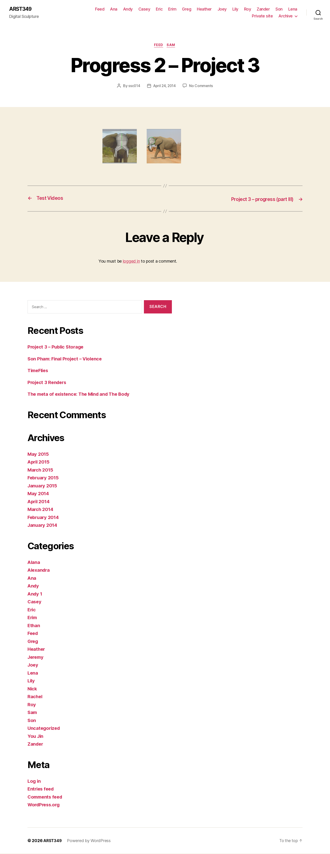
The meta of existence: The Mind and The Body (82, 395)
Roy (247, 9)
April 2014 (39, 502)
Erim (172, 9)
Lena (292, 9)
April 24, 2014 (164, 86)
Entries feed (42, 789)
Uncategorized (45, 729)
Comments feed (46, 797)
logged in (131, 261)
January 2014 (43, 526)
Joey (222, 9)
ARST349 (21, 9)
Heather (204, 9)
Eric (159, 9)
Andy (128, 9)
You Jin (36, 736)
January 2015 (43, 486)
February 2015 (44, 478)
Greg (186, 9)
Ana (113, 9)
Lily (235, 9)
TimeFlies (39, 371)
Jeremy (36, 657)
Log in (34, 781)
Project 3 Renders (48, 383)
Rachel (35, 697)
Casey (144, 9)
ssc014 (133, 86)
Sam (172, 46)
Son (279, 9)
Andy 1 (35, 594)
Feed (99, 9)
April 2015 (39, 462)
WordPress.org (45, 805)
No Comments (202, 86)
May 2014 (39, 494)
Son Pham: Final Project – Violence (67, 359)
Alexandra (39, 571)
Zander (263, 9)
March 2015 (41, 470)
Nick (33, 689)
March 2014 (41, 510)
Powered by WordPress (90, 841)
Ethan (34, 626)
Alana (34, 563)
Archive (285, 16)
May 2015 (39, 454)
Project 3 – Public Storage (57, 347)
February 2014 (44, 518)
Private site (262, 16)
